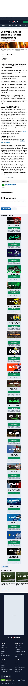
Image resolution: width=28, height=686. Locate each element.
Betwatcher (3, 664)
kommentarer (12, 40)
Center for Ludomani (5, 655)
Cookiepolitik (17, 671)
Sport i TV (3, 653)
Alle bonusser (5, 566)
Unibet (24, 131)
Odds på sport (4, 647)
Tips (16, 25)
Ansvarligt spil (4, 671)
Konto (25, 22)
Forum (25, 25)
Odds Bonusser (18, 647)
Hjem (2, 28)
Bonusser (11, 25)
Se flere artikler (4, 590)
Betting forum (4, 662)
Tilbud (16, 656)
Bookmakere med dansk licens (20, 652)
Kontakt (16, 662)
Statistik (3, 666)
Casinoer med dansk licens (20, 655)
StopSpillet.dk (2, 18)
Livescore (3, 667)
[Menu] (1, 22)
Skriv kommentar (6, 208)
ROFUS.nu (13, 17)
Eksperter (3, 651)
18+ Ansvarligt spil (16, 684)
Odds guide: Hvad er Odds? (7, 669)
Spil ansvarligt (4, 17)
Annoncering (17, 666)
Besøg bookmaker (14, 228)
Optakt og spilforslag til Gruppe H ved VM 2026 (8, 583)
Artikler (5, 28)
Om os (16, 664)
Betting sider (18, 646)
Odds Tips (3, 646)
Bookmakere (4, 25)
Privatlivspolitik (18, 669)
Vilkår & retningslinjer (20, 667)
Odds (20, 25)
